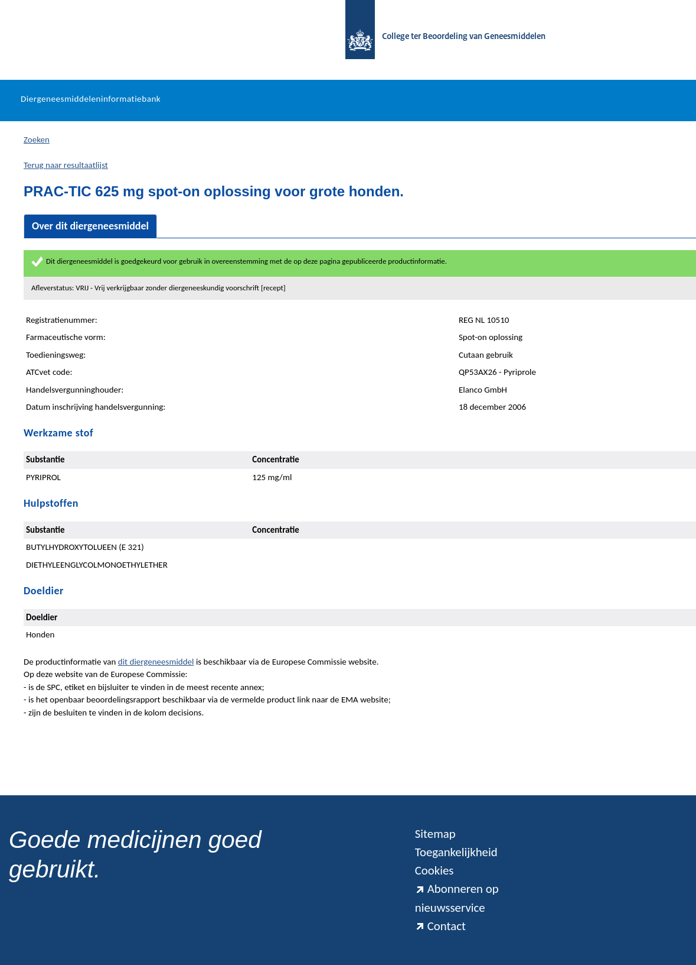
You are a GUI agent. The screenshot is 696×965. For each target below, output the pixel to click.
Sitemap (435, 833)
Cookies (434, 870)
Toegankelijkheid (456, 852)
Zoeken (37, 139)
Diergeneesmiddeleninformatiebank (91, 98)
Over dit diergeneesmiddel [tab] (90, 225)
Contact (440, 926)
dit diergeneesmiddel (156, 661)
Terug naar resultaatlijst (66, 165)
